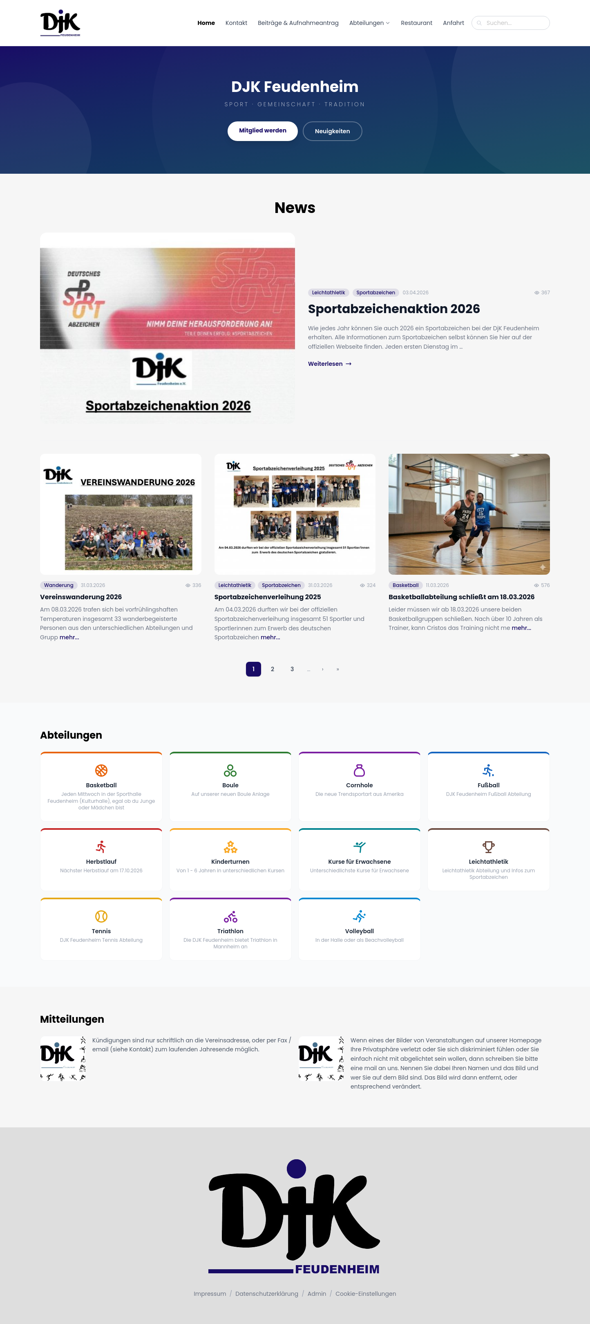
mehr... (69, 652)
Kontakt (236, 23)
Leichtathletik (328, 292)
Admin (317, 1294)
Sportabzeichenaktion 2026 (394, 309)
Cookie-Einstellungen (365, 1294)
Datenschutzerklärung (266, 1294)
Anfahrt (453, 23)
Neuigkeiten (332, 131)
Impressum (210, 1294)
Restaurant (416, 23)
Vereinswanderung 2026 (81, 611)
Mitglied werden (262, 130)
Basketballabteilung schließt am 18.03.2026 (461, 611)
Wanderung (59, 599)
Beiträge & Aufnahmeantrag (298, 23)
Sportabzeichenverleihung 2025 (268, 611)
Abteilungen (370, 23)
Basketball (405, 599)
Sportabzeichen (376, 292)
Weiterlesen (330, 364)
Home (206, 23)
